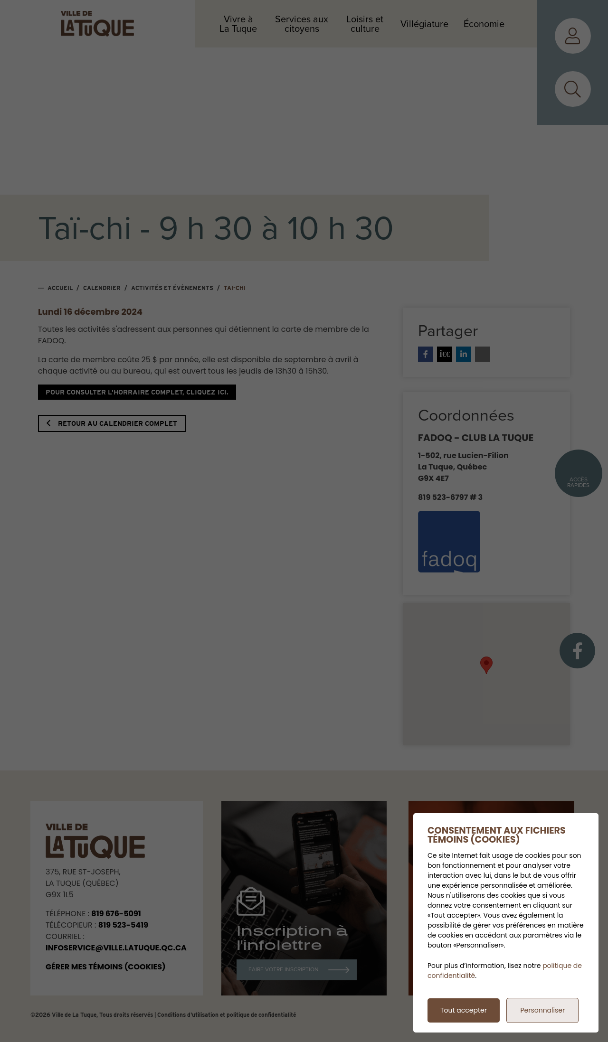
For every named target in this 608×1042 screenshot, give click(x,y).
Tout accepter (463, 1010)
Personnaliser (542, 1010)
